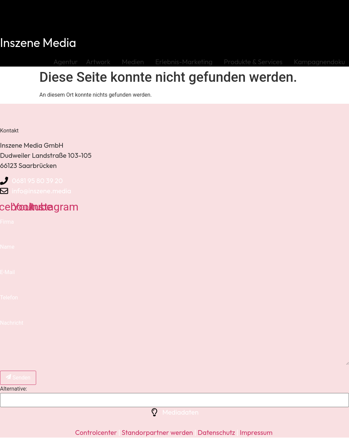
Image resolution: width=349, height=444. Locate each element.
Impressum (256, 432)
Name (7, 247)
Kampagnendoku (319, 61)
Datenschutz (215, 432)
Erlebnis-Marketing (185, 61)
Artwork (100, 61)
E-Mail (7, 272)
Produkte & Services (255, 61)
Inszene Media (38, 42)
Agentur (65, 61)
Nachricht (11, 323)
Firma (7, 222)
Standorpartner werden (157, 432)
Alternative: (13, 389)
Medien (134, 61)
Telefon (9, 297)
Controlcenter (96, 432)
